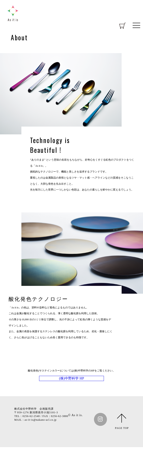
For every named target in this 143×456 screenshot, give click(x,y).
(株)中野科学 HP (71, 385)
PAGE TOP (122, 436)
